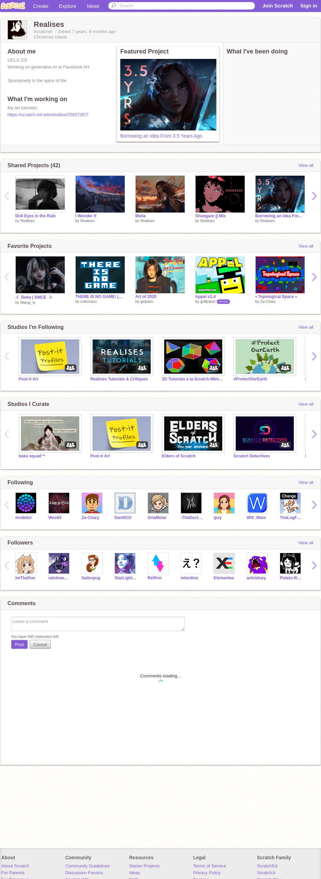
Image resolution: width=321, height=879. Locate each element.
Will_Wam (256, 517)
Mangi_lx (27, 302)
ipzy (217, 517)
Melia (140, 216)
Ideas (93, 6)
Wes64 (54, 517)
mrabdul (23, 517)
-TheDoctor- (192, 517)
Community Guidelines (87, 865)
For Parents (13, 872)
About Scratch (15, 865)
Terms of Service (209, 865)
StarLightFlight (125, 578)
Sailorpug (90, 578)
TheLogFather (291, 517)
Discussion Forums (84, 872)
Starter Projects (144, 865)
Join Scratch (277, 6)
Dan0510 (122, 517)
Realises (27, 221)
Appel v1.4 (205, 296)
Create (40, 6)
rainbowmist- (59, 578)
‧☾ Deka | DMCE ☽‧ (33, 297)
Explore (67, 6)
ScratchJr (266, 872)
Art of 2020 (145, 296)
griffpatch (208, 301)
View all (306, 165)
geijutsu (146, 301)
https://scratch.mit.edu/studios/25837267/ (47, 114)
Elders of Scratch (179, 456)
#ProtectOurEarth (250, 379)
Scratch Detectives (251, 456)
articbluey (256, 578)
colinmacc (88, 301)
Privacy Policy (207, 872)
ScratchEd (267, 865)
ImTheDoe (25, 578)
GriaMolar (157, 517)
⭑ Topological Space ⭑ (276, 296)
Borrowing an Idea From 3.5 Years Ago (161, 136)
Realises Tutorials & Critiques (119, 379)
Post (19, 644)
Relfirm (155, 578)
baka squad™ (32, 456)
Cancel (40, 644)
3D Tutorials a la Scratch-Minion (192, 379)
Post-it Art (28, 379)
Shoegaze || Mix (210, 216)
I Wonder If (85, 216)
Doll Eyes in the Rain (35, 216)
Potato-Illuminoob (291, 578)
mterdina (189, 578)
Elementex (224, 578)
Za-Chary (268, 301)
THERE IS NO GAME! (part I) (100, 296)
